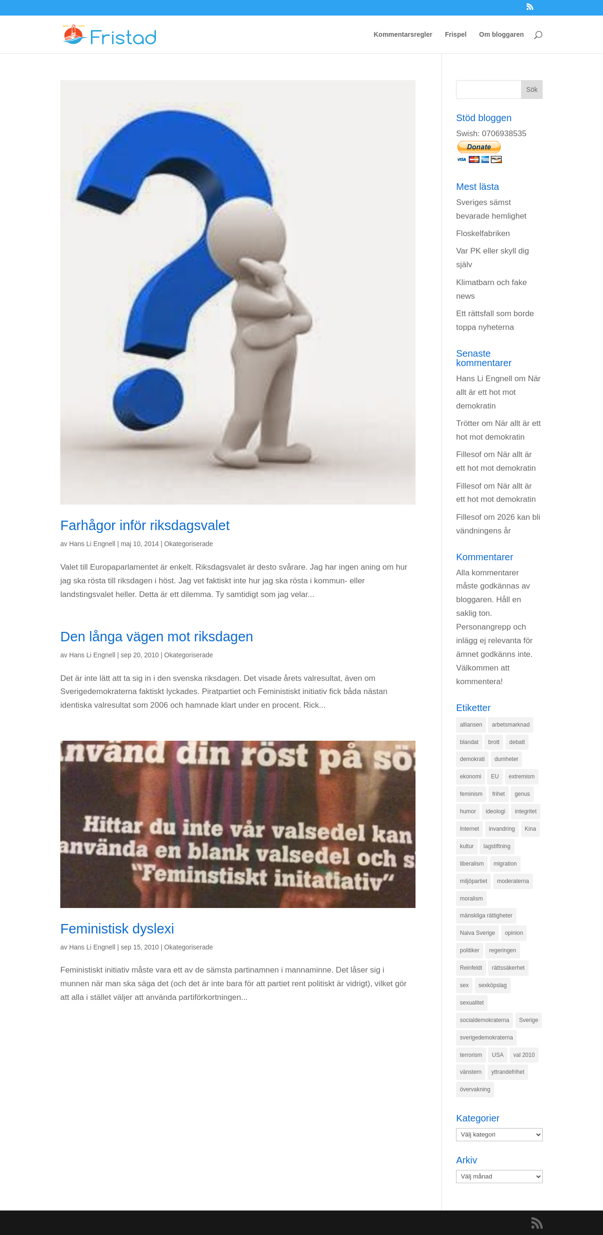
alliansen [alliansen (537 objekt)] (471, 724)
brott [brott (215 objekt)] (493, 742)
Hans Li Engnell (92, 544)
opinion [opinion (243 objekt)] (514, 933)
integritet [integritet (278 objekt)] (526, 811)
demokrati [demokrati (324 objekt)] (472, 759)
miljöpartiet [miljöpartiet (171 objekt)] (473, 881)
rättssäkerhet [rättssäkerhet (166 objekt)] (508, 968)
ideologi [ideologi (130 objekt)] (495, 811)
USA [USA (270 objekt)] (498, 1055)
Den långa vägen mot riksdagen (156, 636)
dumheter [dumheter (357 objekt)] (507, 759)
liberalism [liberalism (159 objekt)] (472, 863)
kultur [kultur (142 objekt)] (466, 846)
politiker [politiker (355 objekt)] (469, 950)
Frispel (455, 34)
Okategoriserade (188, 544)
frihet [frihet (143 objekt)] (498, 794)
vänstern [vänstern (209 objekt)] (470, 1072)
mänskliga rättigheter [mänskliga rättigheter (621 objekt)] (486, 915)
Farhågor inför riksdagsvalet (144, 525)
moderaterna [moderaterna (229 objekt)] (513, 881)
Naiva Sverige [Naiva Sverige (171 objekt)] (477, 933)
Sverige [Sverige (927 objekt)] (528, 1020)
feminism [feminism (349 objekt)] (471, 794)
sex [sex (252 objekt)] (464, 985)
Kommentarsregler (403, 34)
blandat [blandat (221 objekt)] (469, 742)
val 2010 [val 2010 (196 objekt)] (524, 1055)
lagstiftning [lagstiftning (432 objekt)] (496, 846)
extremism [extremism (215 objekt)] (522, 776)
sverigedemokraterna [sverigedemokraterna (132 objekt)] (486, 1037)
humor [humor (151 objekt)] (468, 811)
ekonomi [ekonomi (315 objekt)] (470, 776)
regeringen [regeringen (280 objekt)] (502, 950)
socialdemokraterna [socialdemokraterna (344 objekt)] (484, 1020)
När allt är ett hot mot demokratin (498, 392)
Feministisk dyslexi (117, 928)
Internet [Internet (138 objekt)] (469, 829)
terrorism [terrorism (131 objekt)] (471, 1055)
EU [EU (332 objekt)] (495, 776)
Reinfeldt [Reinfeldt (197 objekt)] (471, 968)
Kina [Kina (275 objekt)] (530, 829)
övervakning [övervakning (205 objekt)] (475, 1089)
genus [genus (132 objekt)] (522, 794)
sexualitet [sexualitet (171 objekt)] (472, 1002)
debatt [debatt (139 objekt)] (517, 742)
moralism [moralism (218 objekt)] (471, 898)
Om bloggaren (501, 34)
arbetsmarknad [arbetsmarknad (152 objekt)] (511, 724)
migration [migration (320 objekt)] (505, 863)
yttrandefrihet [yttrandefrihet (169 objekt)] (507, 1072)
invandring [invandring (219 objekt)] (502, 829)
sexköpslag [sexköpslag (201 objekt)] (493, 985)
